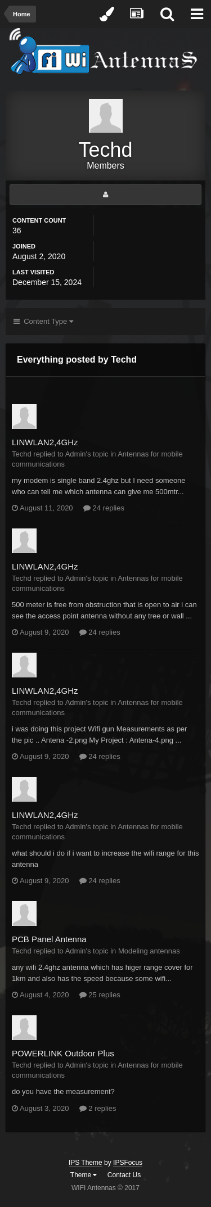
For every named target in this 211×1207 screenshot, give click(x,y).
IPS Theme (85, 1163)
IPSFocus (127, 1163)
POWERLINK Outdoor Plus (63, 1053)
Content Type (43, 321)
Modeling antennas (149, 951)
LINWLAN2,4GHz (45, 442)
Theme (83, 1175)
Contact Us (124, 1175)
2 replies (97, 1108)
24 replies (103, 508)
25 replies (99, 995)
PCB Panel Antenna (49, 939)
